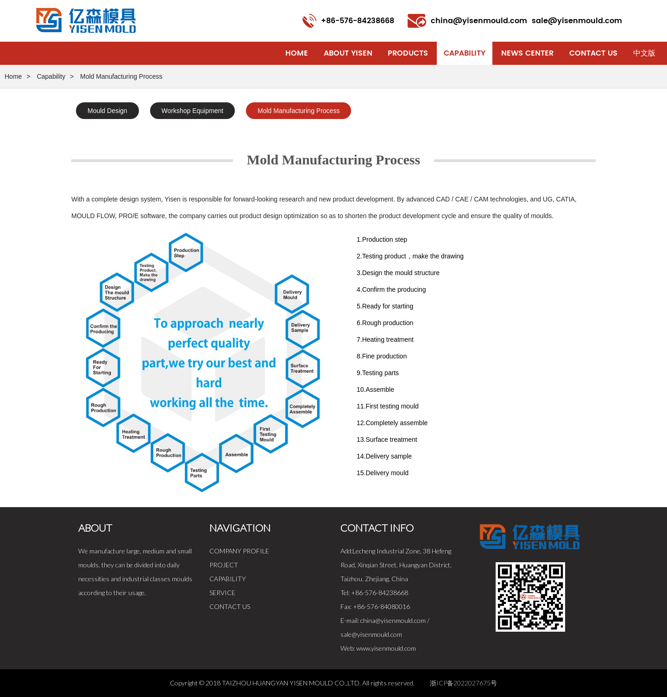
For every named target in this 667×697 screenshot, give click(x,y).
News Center (527, 53)
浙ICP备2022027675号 (463, 683)
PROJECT (223, 565)
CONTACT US (229, 606)
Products (408, 53)
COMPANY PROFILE (239, 551)
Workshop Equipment (193, 110)
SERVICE (222, 593)
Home (296, 53)
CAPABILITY (227, 579)
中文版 (644, 53)
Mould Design (107, 110)
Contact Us (593, 53)
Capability (464, 53)
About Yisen (348, 53)
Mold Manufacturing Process (299, 110)
